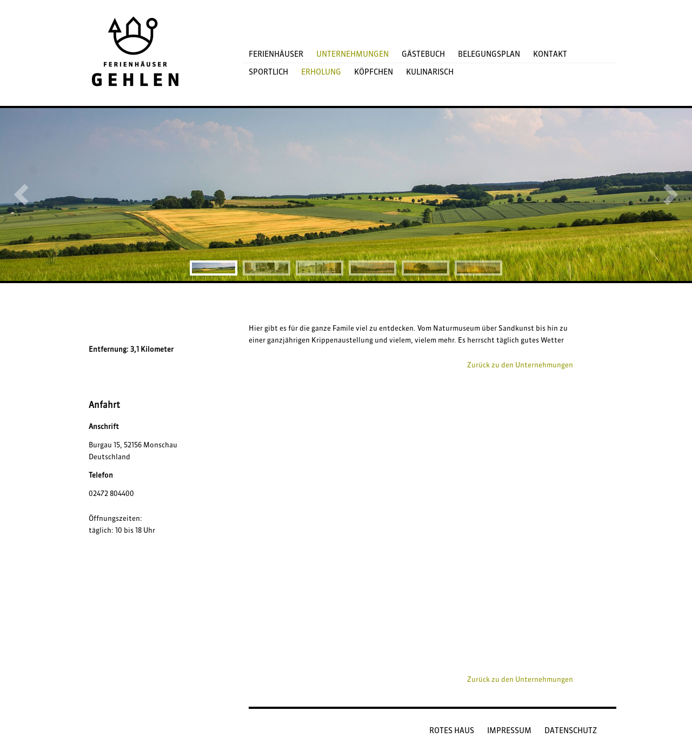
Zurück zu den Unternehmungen (520, 364)
